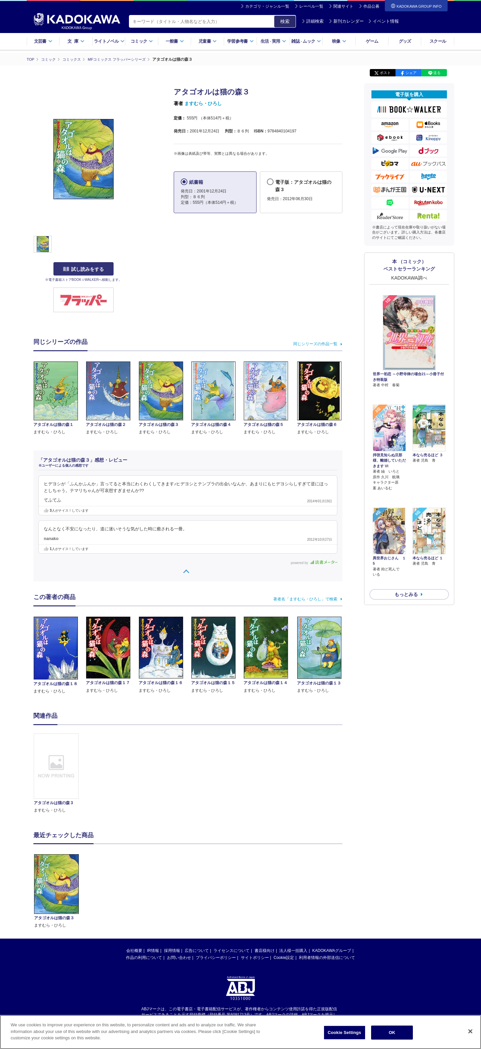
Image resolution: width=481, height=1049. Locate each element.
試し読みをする (83, 269)
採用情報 (172, 950)
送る (437, 73)
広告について (197, 950)
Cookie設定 (284, 957)
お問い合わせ (179, 957)
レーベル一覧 (311, 6)
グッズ (405, 41)
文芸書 (43, 41)
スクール (438, 41)
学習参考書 (240, 41)
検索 (285, 21)
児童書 (207, 41)
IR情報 (153, 950)
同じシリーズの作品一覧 (315, 343)
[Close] (470, 1031)
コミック (142, 41)
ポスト (385, 73)
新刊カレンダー (346, 21)
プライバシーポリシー (216, 957)
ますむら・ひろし (203, 103)
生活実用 (273, 41)
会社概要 (134, 950)
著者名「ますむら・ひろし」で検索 (305, 598)
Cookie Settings (344, 1032)
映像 (339, 41)
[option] (59, 773)
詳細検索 (313, 21)
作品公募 (371, 6)
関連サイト (343, 6)
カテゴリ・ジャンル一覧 (267, 6)
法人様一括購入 (293, 950)
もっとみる (406, 559)
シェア (411, 73)
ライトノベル (109, 41)
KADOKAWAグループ (331, 950)
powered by (314, 562)
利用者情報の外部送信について (327, 957)
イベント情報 (383, 21)
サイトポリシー (255, 957)
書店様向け (265, 950)
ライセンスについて (231, 950)
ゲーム (372, 41)
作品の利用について (144, 957)
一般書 (175, 41)
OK (392, 1032)
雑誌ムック (306, 41)
